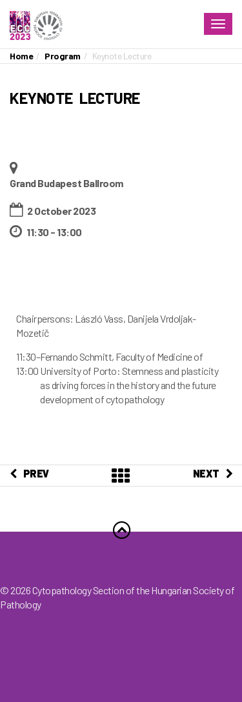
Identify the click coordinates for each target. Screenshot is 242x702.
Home (21, 55)
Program (63, 55)
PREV (29, 473)
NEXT (213, 473)
